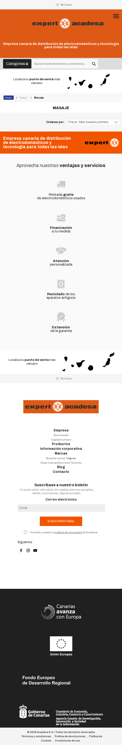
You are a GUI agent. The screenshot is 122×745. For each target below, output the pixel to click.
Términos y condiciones (36, 736)
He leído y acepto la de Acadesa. (64, 532)
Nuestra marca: (61, 458)
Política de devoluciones (70, 736)
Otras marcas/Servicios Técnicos (61, 462)
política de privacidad (68, 532)
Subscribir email (61, 521)
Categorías (17, 64)
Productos (61, 444)
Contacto (61, 472)
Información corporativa (61, 448)
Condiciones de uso (67, 740)
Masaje (39, 97)
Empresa (61, 430)
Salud (24, 97)
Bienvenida (61, 435)
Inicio (8, 97)
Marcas (61, 453)
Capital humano (61, 439)
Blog (61, 467)
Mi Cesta (63, 4)
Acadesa (68, 23)
